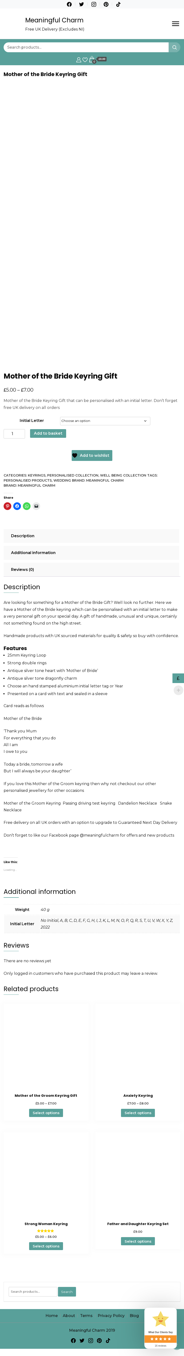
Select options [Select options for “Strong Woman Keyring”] (46, 1246)
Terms (86, 1315)
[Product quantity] (14, 434)
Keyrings (36, 475)
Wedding (62, 480)
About (69, 1315)
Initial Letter (32, 420)
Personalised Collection (72, 475)
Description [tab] (22, 536)
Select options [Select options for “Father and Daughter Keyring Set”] (138, 1241)
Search (67, 1292)
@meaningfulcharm (99, 835)
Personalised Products (28, 480)
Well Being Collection (123, 475)
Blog (134, 1315)
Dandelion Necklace (138, 803)
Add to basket (48, 433)
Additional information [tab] (33, 552)
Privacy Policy (111, 1315)
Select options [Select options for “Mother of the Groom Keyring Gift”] (46, 1113)
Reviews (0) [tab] (22, 569)
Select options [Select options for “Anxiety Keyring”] (138, 1113)
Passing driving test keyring (90, 803)
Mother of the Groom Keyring (32, 803)
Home (51, 1315)
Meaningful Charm (54, 20)
